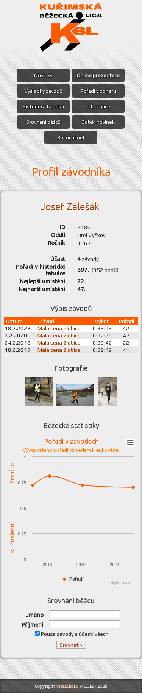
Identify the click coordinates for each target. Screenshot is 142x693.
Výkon (102, 321)
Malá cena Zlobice (59, 328)
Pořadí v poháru (98, 91)
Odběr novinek (98, 122)
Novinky (43, 75)
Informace (98, 106)
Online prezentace (98, 75)
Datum (14, 321)
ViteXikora (67, 686)
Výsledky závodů (43, 91)
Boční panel (70, 137)
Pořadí (126, 321)
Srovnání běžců (43, 122)
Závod (46, 321)
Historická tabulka (43, 106)
